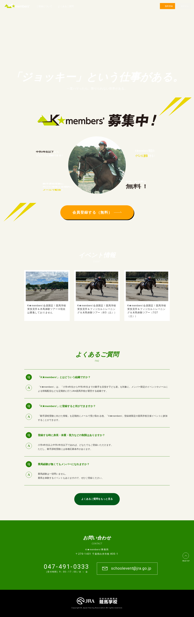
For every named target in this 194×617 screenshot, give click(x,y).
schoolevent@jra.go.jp (131, 568)
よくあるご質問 (66, 6)
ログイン (185, 6)
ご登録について (44, 6)
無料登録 (169, 6)
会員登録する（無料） (96, 212)
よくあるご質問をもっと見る (97, 499)
